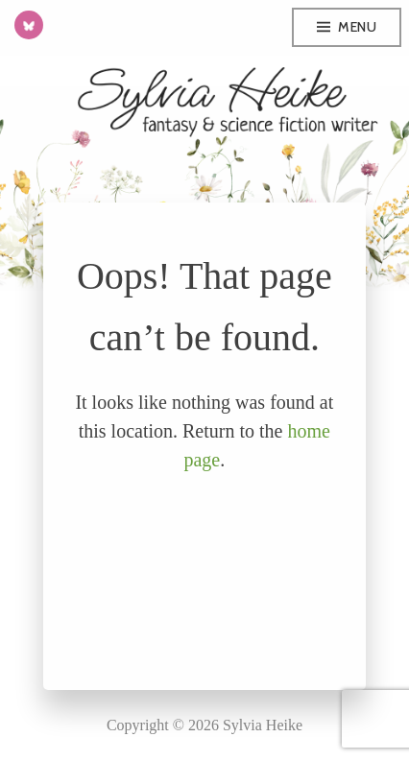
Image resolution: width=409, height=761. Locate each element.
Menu (357, 27)
